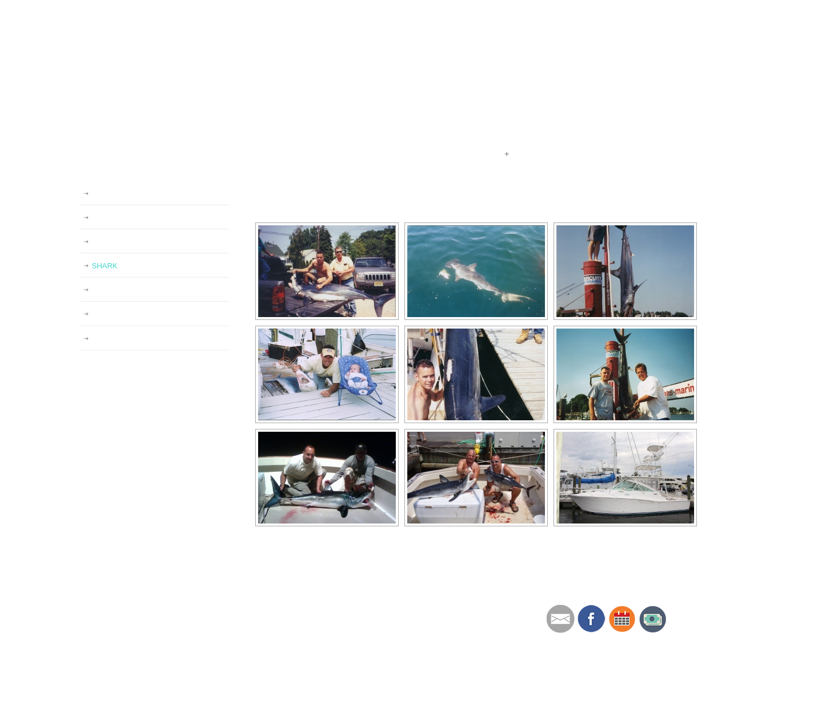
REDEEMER (113, 217)
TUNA (102, 241)
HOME (349, 594)
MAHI (101, 338)
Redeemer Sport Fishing (228, 67)
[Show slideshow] (281, 213)
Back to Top (731, 703)
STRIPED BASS (119, 290)
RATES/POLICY (367, 623)
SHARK (105, 265)
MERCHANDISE (368, 653)
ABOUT (351, 609)
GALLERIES (112, 193)
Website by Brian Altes (573, 700)
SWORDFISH (114, 314)
